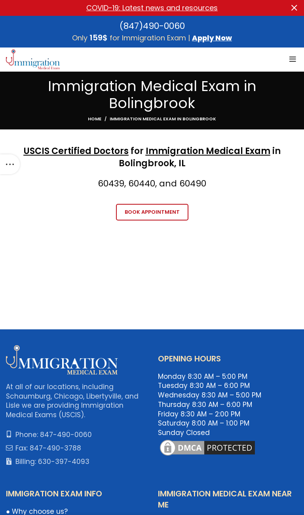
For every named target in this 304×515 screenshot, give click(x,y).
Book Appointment (152, 211)
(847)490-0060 (152, 25)
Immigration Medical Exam (208, 151)
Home (94, 119)
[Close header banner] (294, 8)
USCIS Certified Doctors (76, 151)
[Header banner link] (140, 8)
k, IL (177, 163)
